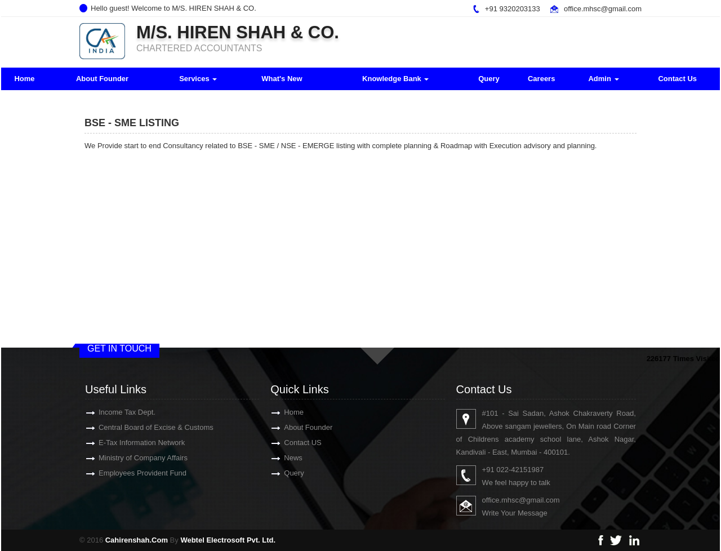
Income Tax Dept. (114, 412)
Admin (603, 78)
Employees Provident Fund (129, 473)
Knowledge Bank (395, 78)
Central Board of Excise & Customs (143, 427)
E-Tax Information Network (129, 442)
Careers (541, 78)
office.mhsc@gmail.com (603, 9)
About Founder (102, 78)
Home (24, 78)
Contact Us (677, 78)
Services (198, 78)
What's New (281, 78)
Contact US (289, 442)
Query (489, 78)
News (280, 458)
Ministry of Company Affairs (130, 458)
